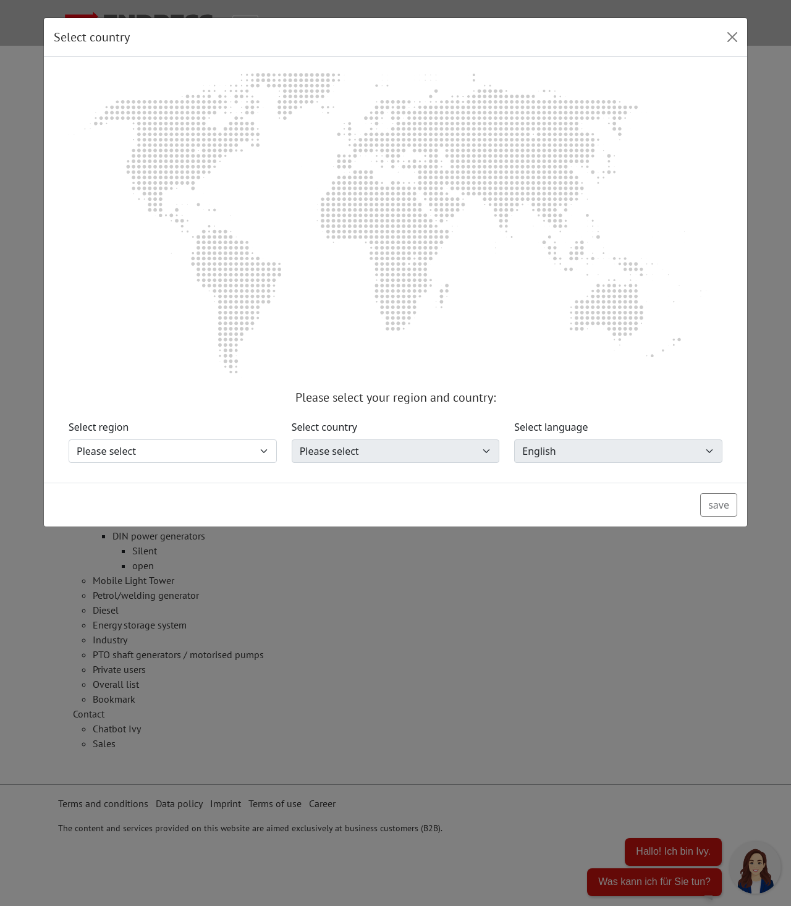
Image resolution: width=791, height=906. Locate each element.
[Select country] (396, 451)
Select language (551, 427)
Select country (324, 427)
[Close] (732, 37)
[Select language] (618, 451)
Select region (99, 427)
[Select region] (173, 451)
